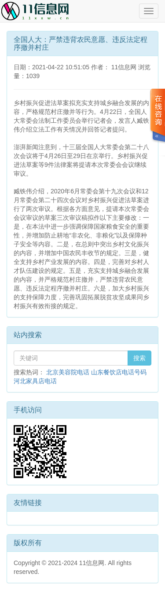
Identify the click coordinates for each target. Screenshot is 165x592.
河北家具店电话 (35, 381)
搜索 (139, 358)
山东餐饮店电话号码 (119, 372)
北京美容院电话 (67, 372)
